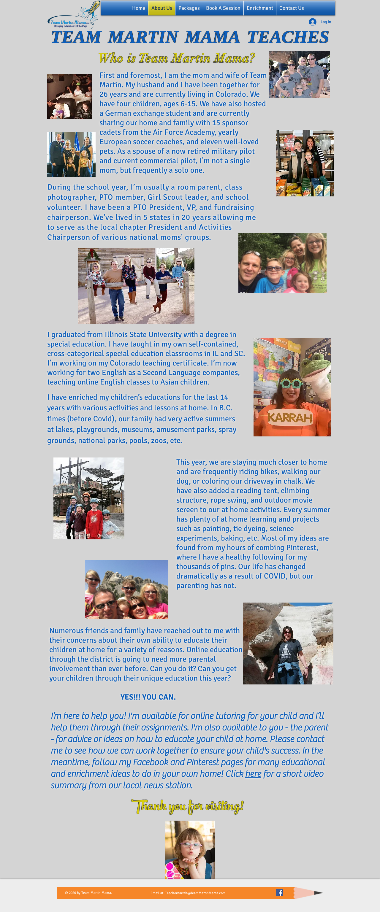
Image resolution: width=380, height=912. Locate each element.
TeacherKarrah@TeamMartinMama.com (195, 893)
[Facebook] (279, 892)
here (253, 774)
